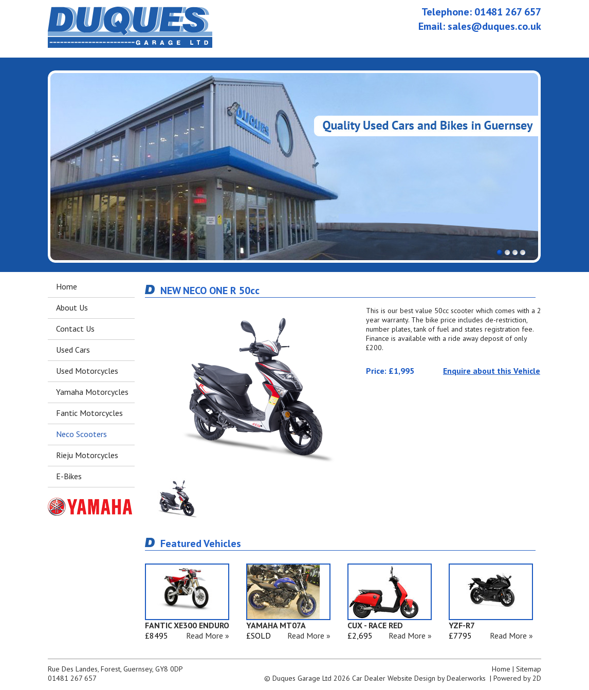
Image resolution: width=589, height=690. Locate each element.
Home (66, 286)
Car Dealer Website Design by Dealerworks (419, 678)
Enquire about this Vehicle (491, 371)
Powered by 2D (517, 678)
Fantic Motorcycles (89, 413)
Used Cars (73, 349)
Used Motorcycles (87, 371)
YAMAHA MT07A (276, 625)
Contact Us (75, 328)
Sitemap (528, 669)
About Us (72, 307)
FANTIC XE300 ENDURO (187, 625)
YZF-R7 (462, 625)
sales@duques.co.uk (494, 26)
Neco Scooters (81, 434)
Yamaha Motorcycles (92, 392)
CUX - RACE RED (375, 625)
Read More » (207, 635)
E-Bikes (69, 476)
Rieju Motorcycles (87, 455)
